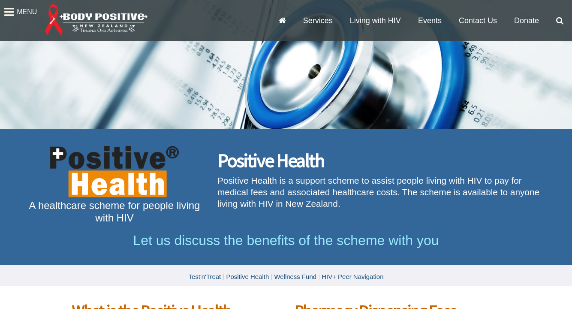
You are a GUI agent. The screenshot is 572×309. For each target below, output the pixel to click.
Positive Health (247, 276)
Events (430, 20)
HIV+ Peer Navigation (352, 276)
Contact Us (478, 20)
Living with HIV (375, 20)
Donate (526, 20)
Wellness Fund (295, 276)
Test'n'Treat (204, 276)
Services (318, 20)
